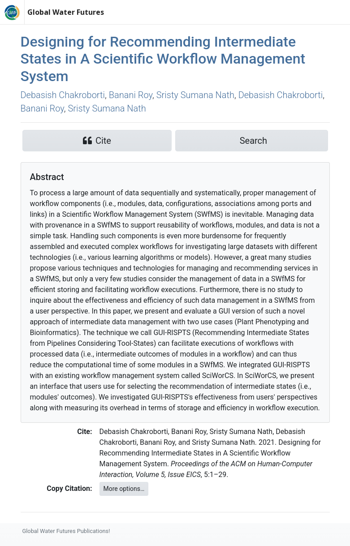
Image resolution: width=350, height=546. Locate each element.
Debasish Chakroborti (63, 95)
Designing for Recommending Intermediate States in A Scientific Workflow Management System (163, 59)
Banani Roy (130, 95)
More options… (124, 488)
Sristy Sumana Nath (195, 95)
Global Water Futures (65, 12)
